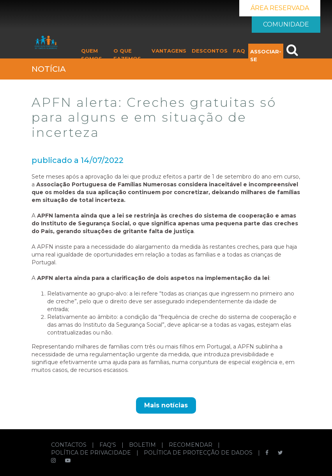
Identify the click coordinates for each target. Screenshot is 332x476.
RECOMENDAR (191, 444)
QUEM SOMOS (91, 55)
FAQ (239, 51)
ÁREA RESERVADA (280, 8)
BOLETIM (143, 444)
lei (126, 176)
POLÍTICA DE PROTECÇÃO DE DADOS (199, 452)
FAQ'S (108, 444)
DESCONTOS (210, 51)
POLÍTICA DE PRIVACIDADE (91, 452)
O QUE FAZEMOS (127, 55)
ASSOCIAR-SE (265, 55)
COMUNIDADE (286, 24)
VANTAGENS (169, 51)
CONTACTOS (69, 444)
